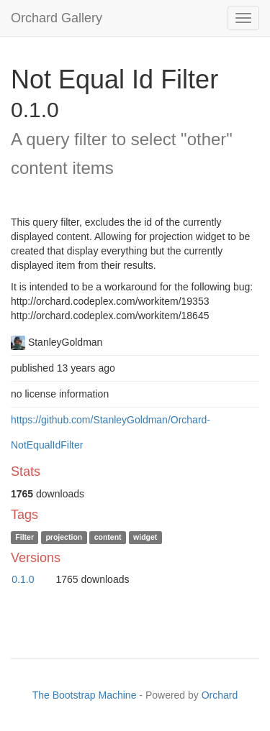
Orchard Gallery (56, 18)
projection (63, 537)
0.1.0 (23, 579)
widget (145, 537)
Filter (24, 537)
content (108, 537)
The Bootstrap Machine (84, 695)
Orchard (220, 695)
